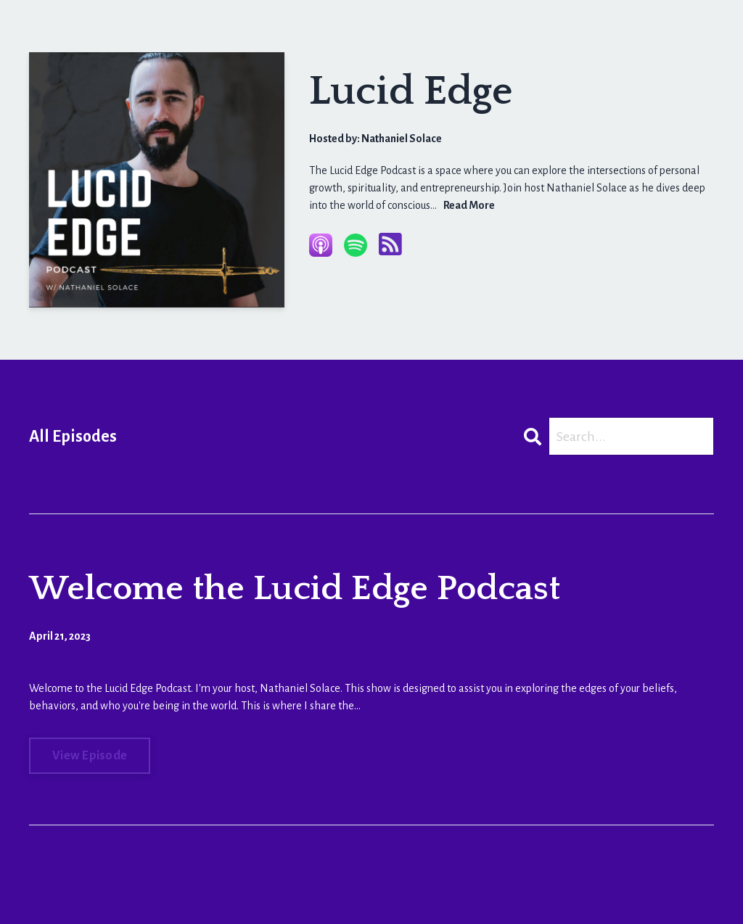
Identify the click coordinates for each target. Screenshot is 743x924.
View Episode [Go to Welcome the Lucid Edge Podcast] (89, 755)
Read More (469, 205)
